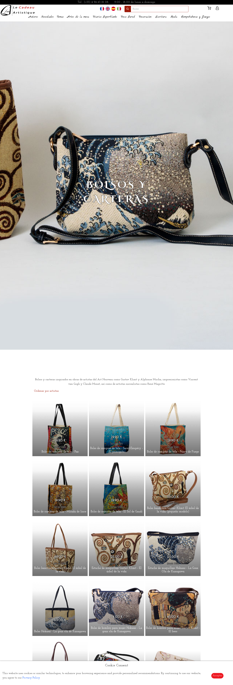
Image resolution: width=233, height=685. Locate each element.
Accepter (217, 675)
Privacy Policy (31, 677)
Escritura (160, 17)
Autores (33, 17)
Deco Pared (128, 17)
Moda (173, 17)
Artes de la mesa (78, 17)
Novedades (47, 17)
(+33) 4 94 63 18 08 (96, 2)
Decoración (145, 17)
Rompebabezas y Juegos (195, 17)
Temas (60, 17)
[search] (159, 9)
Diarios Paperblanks (105, 17)
